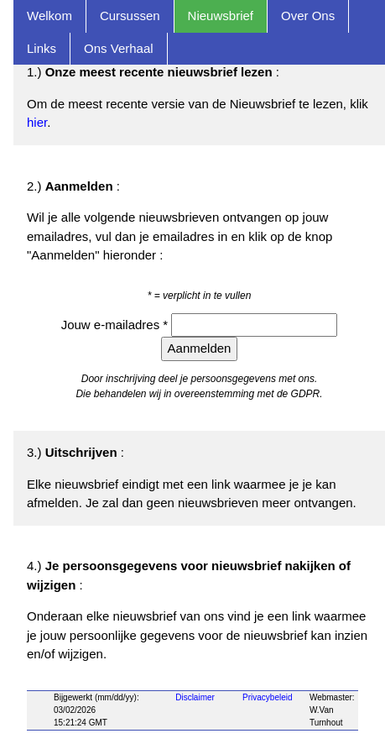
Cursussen (130, 15)
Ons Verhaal (118, 48)
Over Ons (308, 15)
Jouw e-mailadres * (116, 324)
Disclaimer (195, 697)
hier (37, 122)
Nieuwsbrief (220, 15)
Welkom (49, 15)
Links (41, 48)
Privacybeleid (267, 697)
